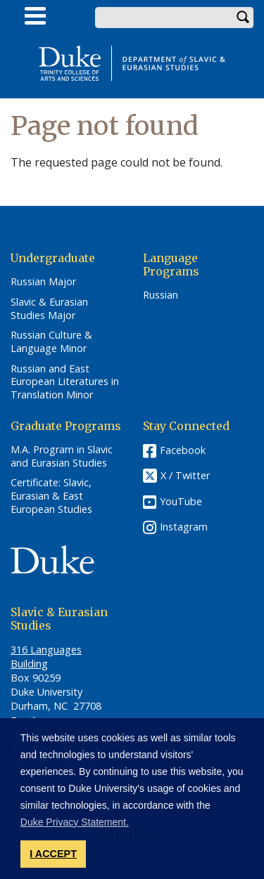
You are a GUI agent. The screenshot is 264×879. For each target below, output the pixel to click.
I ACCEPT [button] (53, 853)
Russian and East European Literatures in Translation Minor (65, 382)
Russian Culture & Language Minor (51, 342)
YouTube (181, 501)
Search (242, 17)
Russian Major (43, 281)
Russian (160, 295)
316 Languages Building (46, 656)
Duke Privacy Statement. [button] (74, 822)
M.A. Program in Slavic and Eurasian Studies (62, 456)
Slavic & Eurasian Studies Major (49, 309)
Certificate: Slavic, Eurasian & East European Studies (51, 495)
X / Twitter (185, 475)
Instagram (184, 526)
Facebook (183, 450)
